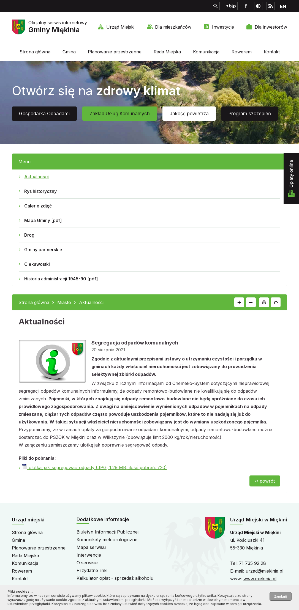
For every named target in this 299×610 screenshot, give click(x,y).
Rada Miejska (167, 51)
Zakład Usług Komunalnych (119, 113)
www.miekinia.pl (259, 578)
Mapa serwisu (91, 547)
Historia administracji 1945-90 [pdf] (61, 278)
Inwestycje (223, 27)
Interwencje (89, 555)
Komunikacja (206, 51)
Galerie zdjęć (38, 206)
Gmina (69, 51)
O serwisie (87, 562)
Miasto (64, 302)
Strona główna (35, 51)
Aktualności (36, 176)
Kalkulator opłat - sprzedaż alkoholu (115, 578)
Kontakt (272, 51)
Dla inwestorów (271, 27)
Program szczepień (250, 113)
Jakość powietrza (189, 113)
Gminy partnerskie (43, 249)
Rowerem (242, 51)
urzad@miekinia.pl (264, 571)
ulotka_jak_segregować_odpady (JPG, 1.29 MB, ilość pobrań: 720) (94, 467)
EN (283, 6)
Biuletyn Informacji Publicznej (107, 532)
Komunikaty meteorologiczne (107, 539)
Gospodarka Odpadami (44, 113)
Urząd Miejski (120, 27)
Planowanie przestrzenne (115, 51)
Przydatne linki (92, 570)
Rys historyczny (40, 191)
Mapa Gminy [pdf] (43, 220)
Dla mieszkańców (173, 27)
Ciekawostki (37, 264)
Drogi (30, 235)
